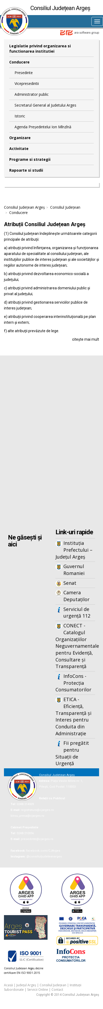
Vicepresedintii (27, 83)
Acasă (8, 985)
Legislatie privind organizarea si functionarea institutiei (40, 48)
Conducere (19, 62)
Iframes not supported (51, 442)
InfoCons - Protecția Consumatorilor (73, 683)
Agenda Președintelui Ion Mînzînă (43, 126)
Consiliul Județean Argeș (24, 207)
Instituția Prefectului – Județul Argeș (73, 550)
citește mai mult (85, 339)
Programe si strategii (29, 159)
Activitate (19, 148)
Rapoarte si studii (26, 170)
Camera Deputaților (76, 595)
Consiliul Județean (65, 207)
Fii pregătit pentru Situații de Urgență (72, 753)
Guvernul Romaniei (74, 569)
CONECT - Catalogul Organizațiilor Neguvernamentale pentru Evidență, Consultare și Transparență (75, 645)
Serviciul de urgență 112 (76, 612)
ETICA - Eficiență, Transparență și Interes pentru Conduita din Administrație (73, 716)
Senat (69, 583)
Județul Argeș (26, 985)
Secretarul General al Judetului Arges (45, 105)
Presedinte (24, 72)
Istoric (20, 115)
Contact (57, 989)
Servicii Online (37, 989)
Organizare (20, 137)
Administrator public (32, 94)
